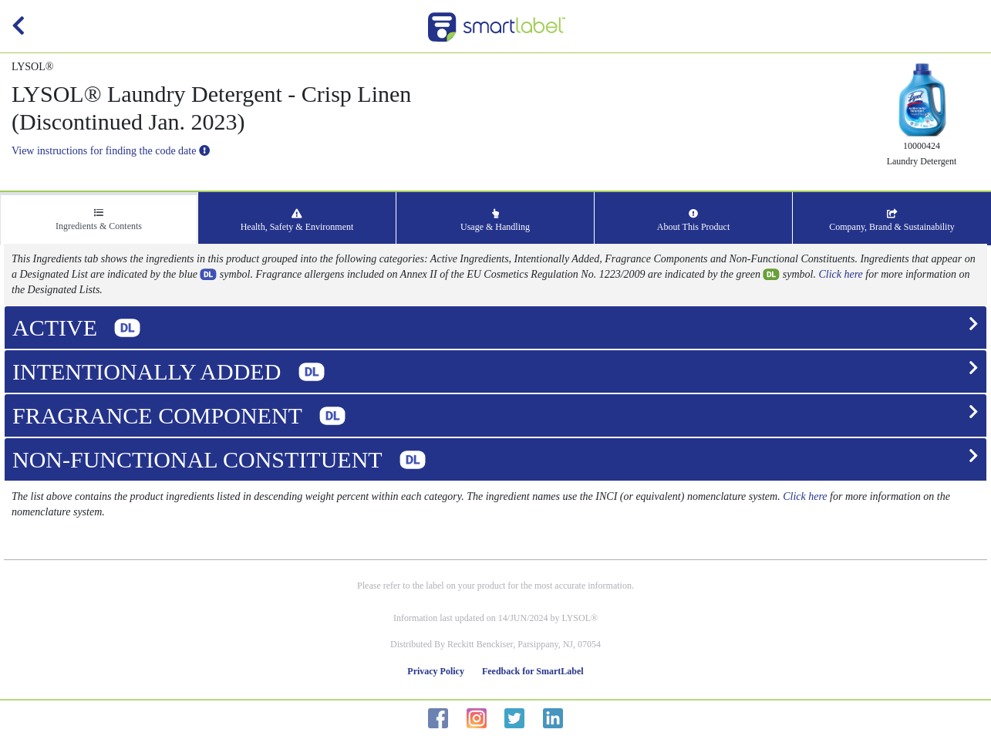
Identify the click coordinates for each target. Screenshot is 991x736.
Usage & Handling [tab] (495, 220)
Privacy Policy (435, 671)
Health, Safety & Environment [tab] (297, 220)
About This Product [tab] (693, 220)
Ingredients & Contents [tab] (99, 219)
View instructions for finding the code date (111, 151)
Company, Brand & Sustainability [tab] (892, 220)
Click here (840, 274)
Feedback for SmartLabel (533, 671)
